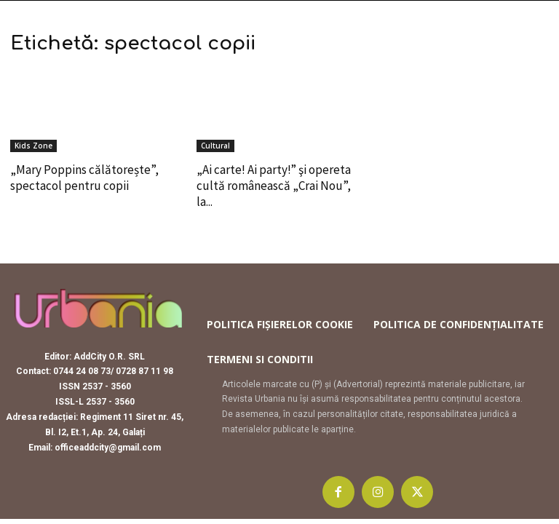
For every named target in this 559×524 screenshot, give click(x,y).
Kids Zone (33, 145)
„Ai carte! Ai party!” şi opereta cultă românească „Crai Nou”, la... (274, 186)
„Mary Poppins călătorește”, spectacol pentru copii (84, 178)
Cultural (215, 145)
